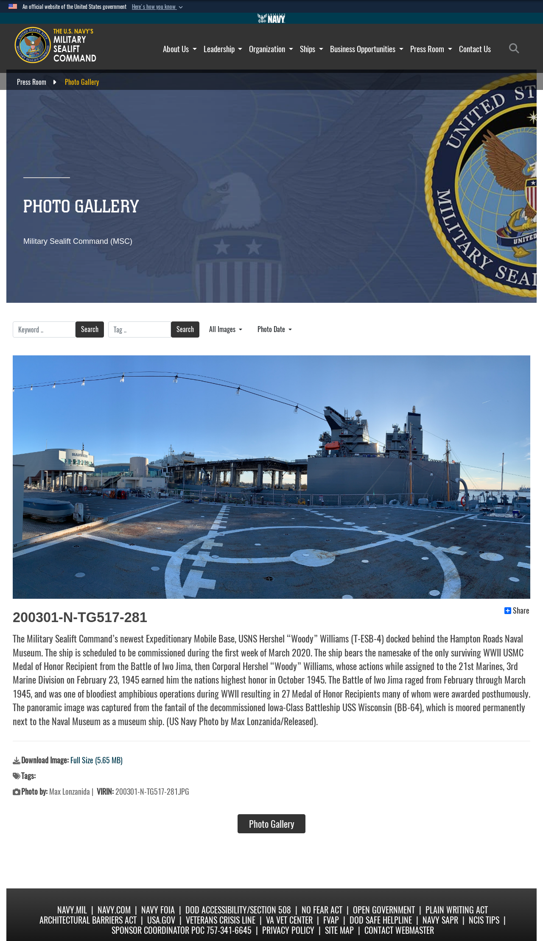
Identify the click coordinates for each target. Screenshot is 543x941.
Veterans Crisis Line (220, 920)
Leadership (223, 48)
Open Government (384, 910)
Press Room (431, 48)
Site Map (339, 930)
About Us (180, 48)
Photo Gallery (271, 824)
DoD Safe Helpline (381, 920)
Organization (271, 48)
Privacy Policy (288, 930)
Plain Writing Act (456, 910)
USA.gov (161, 920)
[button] (158, 7)
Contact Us (475, 48)
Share (516, 610)
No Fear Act (322, 910)
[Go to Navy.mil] (271, 18)
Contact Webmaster (399, 930)
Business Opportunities (366, 48)
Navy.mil (72, 910)
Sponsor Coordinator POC (158, 930)
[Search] (516, 48)
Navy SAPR (440, 920)
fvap (331, 920)
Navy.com (114, 910)
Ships (311, 48)
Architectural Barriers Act (88, 920)
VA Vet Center (289, 920)
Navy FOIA (158, 910)
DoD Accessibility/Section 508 (238, 910)
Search (89, 329)
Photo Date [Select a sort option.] (272, 329)
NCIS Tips (484, 920)
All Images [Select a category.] (223, 329)
